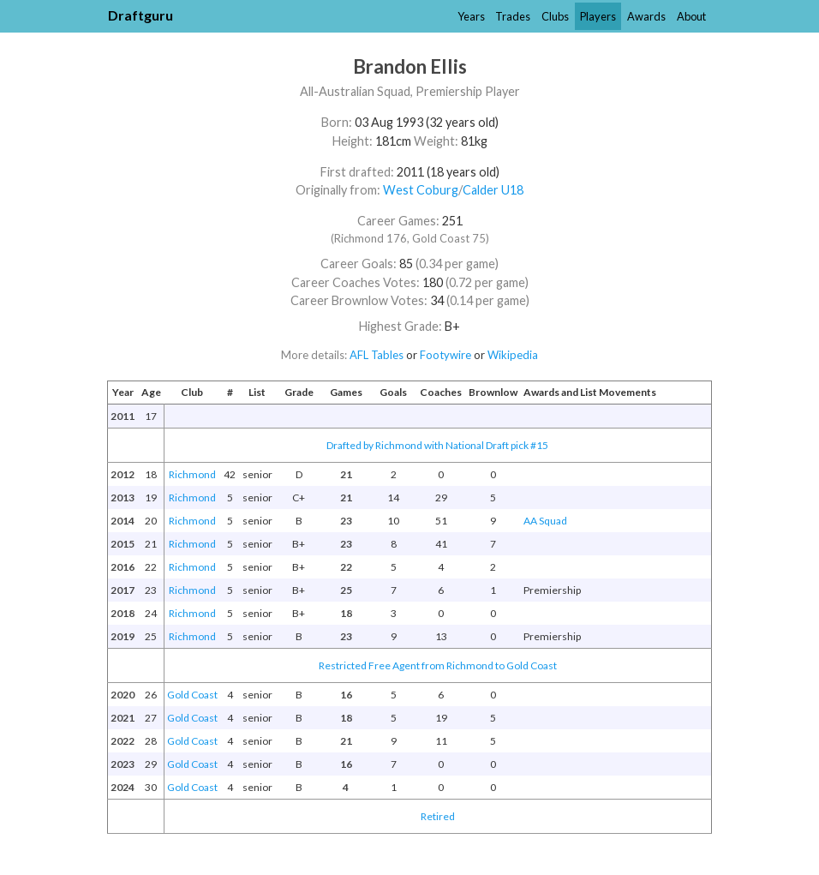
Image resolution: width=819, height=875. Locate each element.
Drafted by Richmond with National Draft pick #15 (437, 445)
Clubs (555, 16)
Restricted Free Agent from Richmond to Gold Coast (438, 665)
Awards (646, 16)
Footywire (445, 355)
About (691, 16)
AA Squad (545, 520)
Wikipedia (512, 355)
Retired (438, 816)
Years (471, 16)
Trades (512, 16)
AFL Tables (377, 355)
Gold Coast (192, 694)
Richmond (192, 474)
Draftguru (140, 15)
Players (598, 16)
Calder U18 (493, 190)
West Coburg (420, 190)
